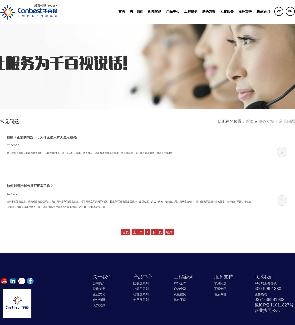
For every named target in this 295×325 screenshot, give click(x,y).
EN (290, 11)
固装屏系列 (141, 283)
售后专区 (220, 294)
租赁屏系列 (141, 294)
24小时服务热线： (267, 283)
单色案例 (180, 299)
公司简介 (99, 283)
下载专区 (220, 289)
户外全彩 (180, 283)
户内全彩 (180, 289)
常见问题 (287, 121)
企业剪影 (99, 299)
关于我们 (136, 11)
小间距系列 (141, 289)
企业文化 (99, 294)
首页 (121, 11)
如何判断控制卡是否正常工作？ (30, 186)
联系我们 (263, 11)
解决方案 (209, 11)
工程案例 (190, 11)
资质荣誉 (99, 289)
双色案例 (180, 294)
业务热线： (262, 294)
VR (279, 11)
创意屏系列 (141, 299)
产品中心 (172, 11)
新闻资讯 (154, 11)
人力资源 (99, 305)
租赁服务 (227, 11)
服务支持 (245, 11)
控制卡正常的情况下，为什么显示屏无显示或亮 (42, 137)
